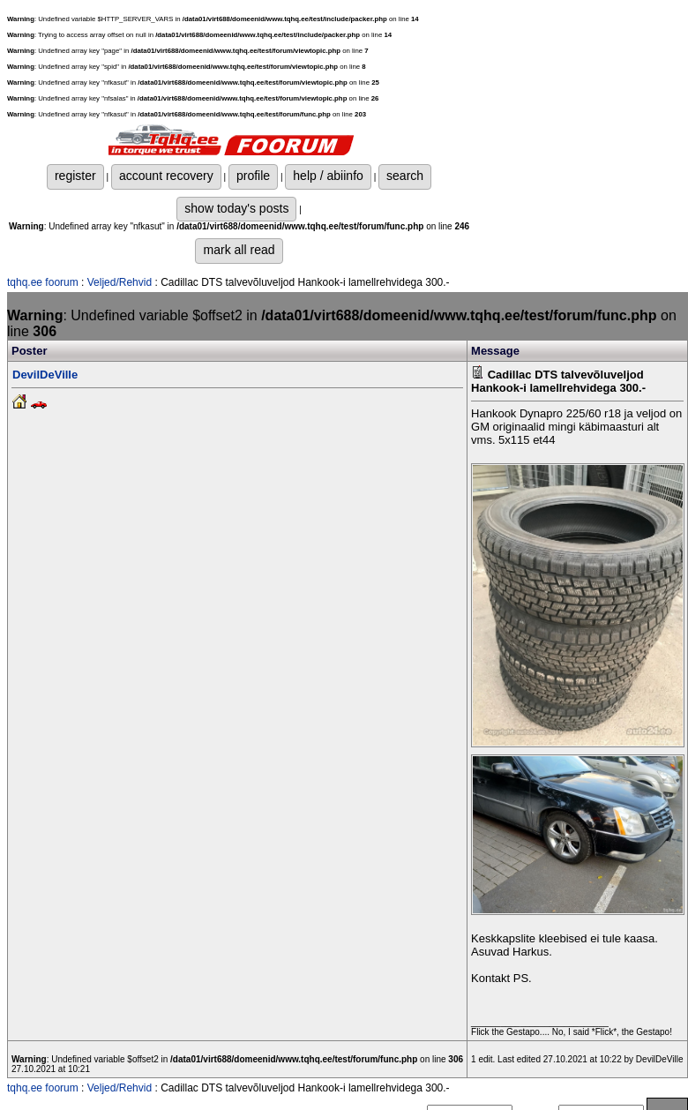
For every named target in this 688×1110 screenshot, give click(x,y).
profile (253, 176)
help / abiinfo (328, 176)
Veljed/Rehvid (119, 282)
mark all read (238, 250)
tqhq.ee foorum (43, 282)
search (404, 176)
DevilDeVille (45, 374)
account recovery (166, 176)
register (75, 176)
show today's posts (236, 208)
